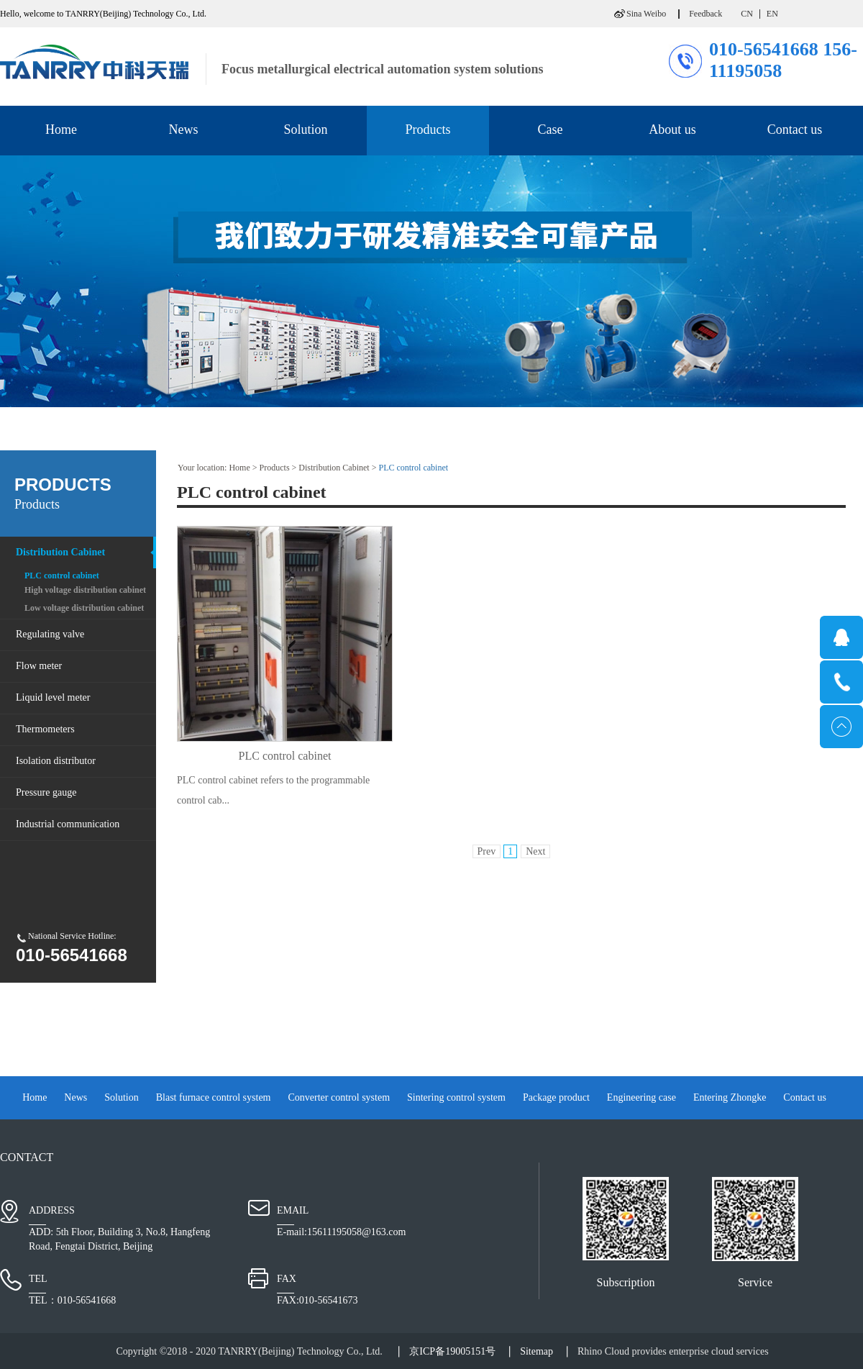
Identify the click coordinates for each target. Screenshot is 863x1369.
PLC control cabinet (413, 468)
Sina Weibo (646, 14)
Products (275, 468)
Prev (487, 851)
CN (747, 14)
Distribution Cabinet (333, 468)
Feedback (705, 14)
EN (772, 14)
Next (535, 851)
